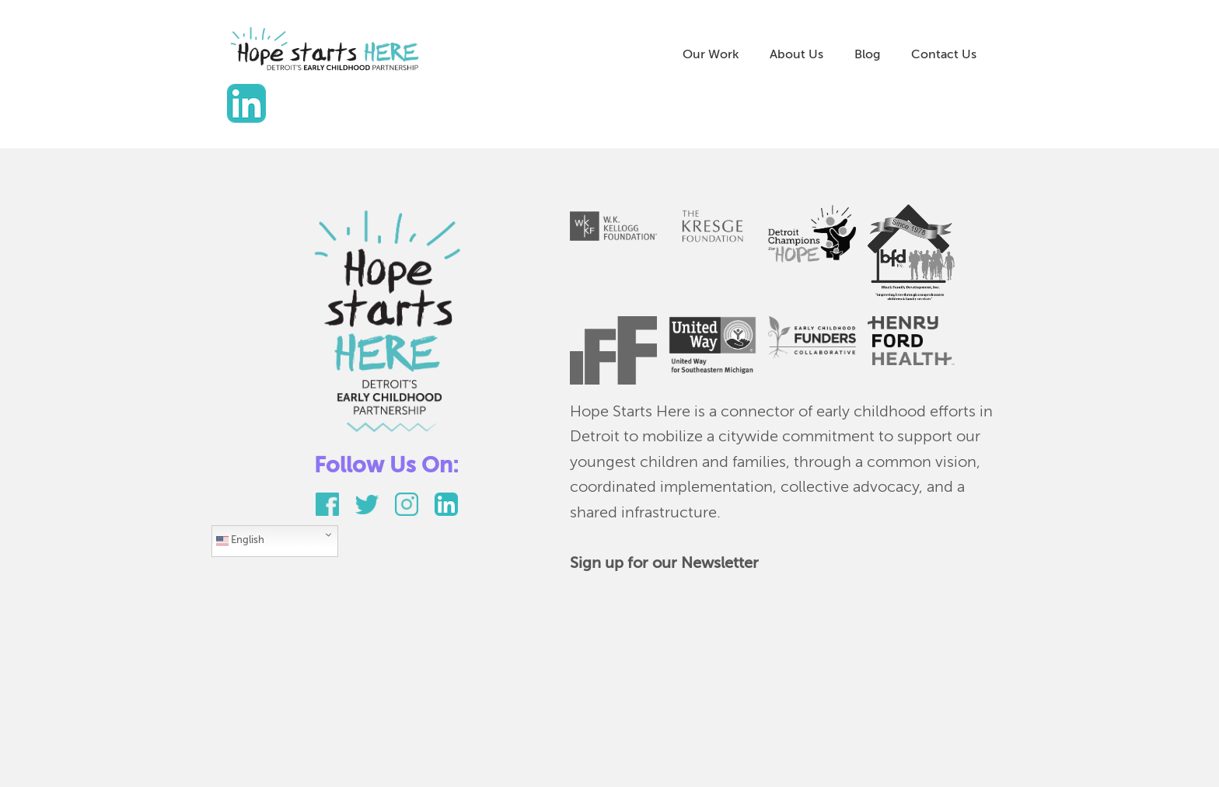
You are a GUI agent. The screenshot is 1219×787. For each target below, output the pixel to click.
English (240, 541)
